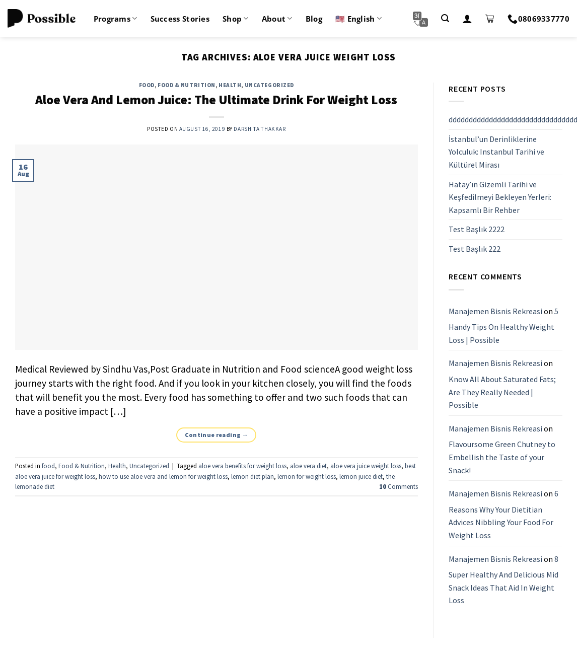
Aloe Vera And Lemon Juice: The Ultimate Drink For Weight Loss (216, 100)
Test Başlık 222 (474, 249)
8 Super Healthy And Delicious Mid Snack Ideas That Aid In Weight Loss (503, 580)
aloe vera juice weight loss (365, 466)
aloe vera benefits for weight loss (242, 466)
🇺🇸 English (358, 19)
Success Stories (180, 19)
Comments (398, 486)
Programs (115, 19)
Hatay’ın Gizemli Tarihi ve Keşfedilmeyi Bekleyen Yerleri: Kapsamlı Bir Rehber (500, 197)
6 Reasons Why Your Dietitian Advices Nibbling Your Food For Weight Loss (503, 514)
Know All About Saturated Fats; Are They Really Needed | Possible (502, 392)
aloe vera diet (308, 466)
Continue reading (217, 435)
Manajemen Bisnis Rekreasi (495, 311)
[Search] (445, 18)
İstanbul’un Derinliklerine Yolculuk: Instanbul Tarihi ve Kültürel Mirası (496, 152)
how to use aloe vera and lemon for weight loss (163, 476)
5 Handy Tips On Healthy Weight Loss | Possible (503, 325)
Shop (236, 19)
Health (230, 85)
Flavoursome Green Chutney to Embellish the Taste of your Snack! (502, 457)
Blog (314, 19)
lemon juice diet (361, 476)
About (277, 19)
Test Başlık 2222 (476, 230)
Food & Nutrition (186, 85)
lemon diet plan (252, 476)
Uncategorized (269, 85)
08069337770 (538, 19)
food (147, 85)
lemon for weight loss (306, 476)
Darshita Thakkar (259, 128)
